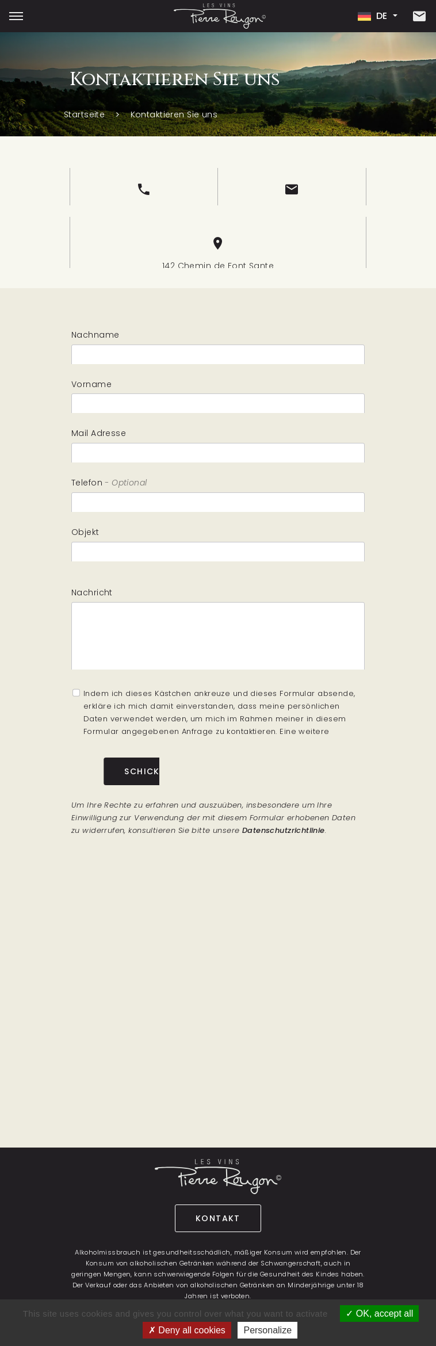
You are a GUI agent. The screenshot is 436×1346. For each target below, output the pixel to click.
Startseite (84, 114)
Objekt (85, 536)
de (374, 16)
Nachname (95, 339)
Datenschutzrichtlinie (283, 830)
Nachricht (92, 603)
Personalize (267, 1330)
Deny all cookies (186, 1330)
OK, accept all (379, 1313)
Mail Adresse (98, 438)
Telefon (86, 488)
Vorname (91, 389)
